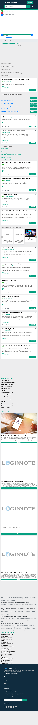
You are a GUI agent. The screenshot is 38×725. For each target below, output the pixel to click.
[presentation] (2, 237)
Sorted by (4, 12)
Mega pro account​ (4, 636)
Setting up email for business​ (7, 643)
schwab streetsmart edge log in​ (7, 64)
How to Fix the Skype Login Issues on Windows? (12, 481)
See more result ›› (5, 87)
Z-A (9, 12)
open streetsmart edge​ (5, 67)
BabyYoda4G (3, 640)
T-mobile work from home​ (6, 398)
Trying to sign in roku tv (5, 380)
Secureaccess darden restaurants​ (8, 382)
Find (28, 6)
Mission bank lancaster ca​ (6, 407)
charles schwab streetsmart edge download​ (10, 72)
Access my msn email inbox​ (6, 639)
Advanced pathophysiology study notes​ (9, 399)
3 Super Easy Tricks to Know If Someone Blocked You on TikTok (15, 572)
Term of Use (5, 683)
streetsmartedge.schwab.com (7, 97)
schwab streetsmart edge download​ (8, 66)
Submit (24, 700)
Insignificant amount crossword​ (7, 150)
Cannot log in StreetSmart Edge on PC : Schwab (10, 111)
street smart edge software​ (6, 70)
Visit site (32, 89)
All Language (5, 14)
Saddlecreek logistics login (6, 394)
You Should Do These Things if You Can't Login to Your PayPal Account (16, 435)
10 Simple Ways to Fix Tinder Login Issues (10, 527)
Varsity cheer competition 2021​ (7, 634)
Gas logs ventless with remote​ (7, 392)
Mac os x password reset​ (6, 388)
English (9, 14)
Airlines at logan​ (4, 148)
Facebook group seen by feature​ (7, 159)
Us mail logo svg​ (4, 645)
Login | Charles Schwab (5, 108)
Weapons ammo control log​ (6, 648)
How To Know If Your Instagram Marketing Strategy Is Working (12, 694)
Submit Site (30, 2)
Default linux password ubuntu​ (7, 153)
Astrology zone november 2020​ (7, 646)
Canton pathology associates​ (7, 396)
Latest (4, 11)
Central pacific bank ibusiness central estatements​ (11, 154)
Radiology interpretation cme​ (7, 384)
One (2, 151)
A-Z (7, 12)
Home (3, 40)
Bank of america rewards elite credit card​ (9, 403)
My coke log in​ (4, 156)
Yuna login (3, 390)
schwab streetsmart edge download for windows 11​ (11, 73)
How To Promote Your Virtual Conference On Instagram (11, 690)
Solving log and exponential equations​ (8, 401)
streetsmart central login (6, 63)
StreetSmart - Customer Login (7, 100)
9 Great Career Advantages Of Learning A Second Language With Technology (14, 693)
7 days (13, 11)
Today (7, 11)
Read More (19, 442)
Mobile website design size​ (6, 386)
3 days (10, 11)
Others (12, 14)
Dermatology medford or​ (6, 157)
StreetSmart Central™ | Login (7, 103)
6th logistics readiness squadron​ (7, 405)
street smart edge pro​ (5, 69)
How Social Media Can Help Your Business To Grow (11, 691)
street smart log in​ (5, 75)
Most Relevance (13, 12)
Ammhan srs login (5, 642)
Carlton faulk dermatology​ (6, 637)
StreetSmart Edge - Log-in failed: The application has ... (12, 106)
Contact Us (5, 680)
